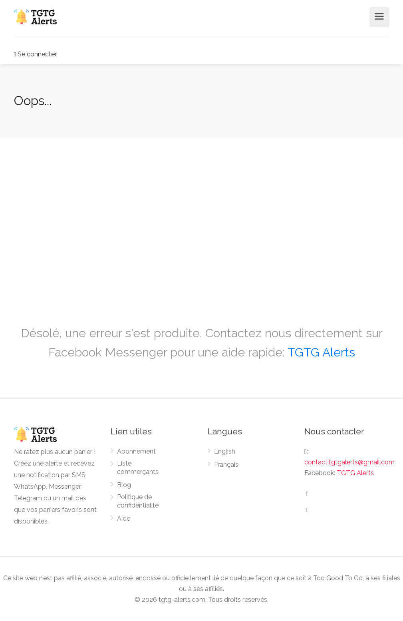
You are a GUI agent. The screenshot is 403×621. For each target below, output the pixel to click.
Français (226, 464)
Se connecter (35, 54)
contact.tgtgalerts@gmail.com (349, 462)
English (224, 451)
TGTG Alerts (321, 352)
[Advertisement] (201, 222)
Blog (124, 485)
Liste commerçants (138, 468)
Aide (123, 518)
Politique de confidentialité (138, 501)
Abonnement (136, 451)
